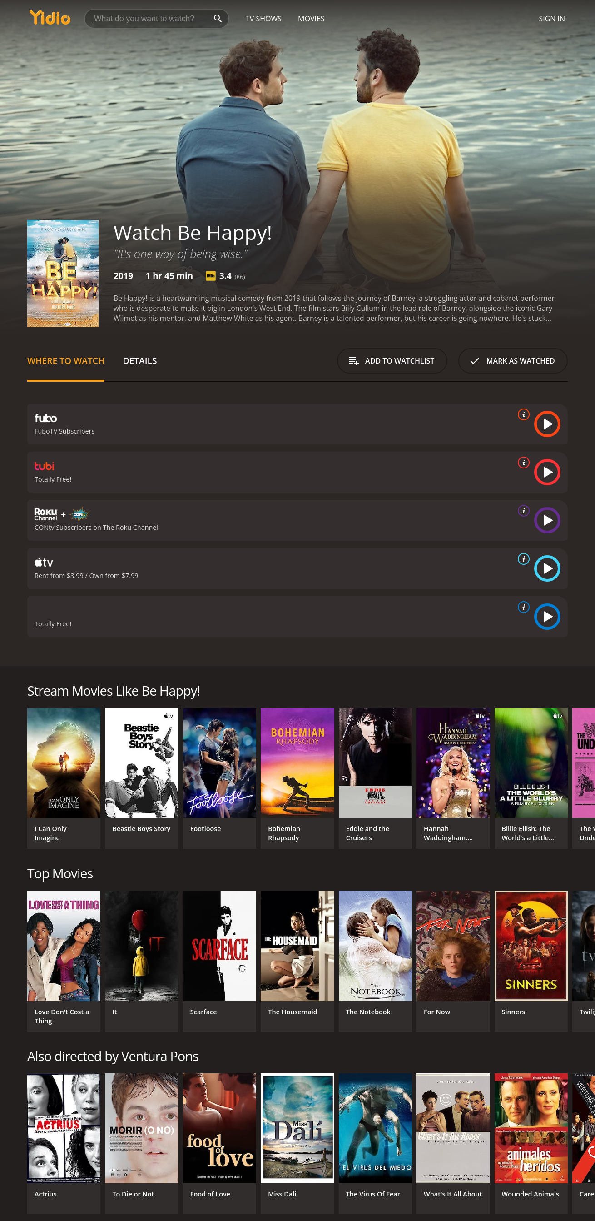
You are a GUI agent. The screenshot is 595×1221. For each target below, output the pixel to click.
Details (140, 360)
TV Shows (264, 19)
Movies (311, 19)
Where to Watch (65, 360)
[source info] (522, 414)
